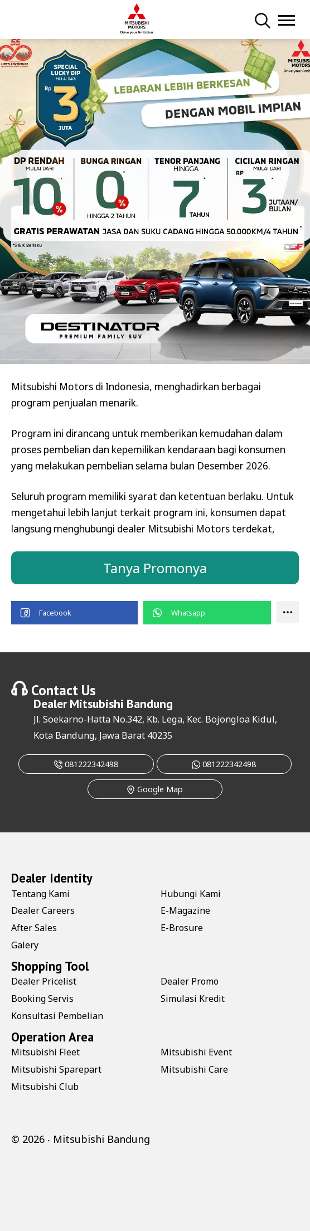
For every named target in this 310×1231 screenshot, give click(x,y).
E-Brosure (182, 928)
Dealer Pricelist (43, 981)
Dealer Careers (43, 910)
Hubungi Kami (191, 894)
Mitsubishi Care (194, 1069)
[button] (74, 612)
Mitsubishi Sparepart (56, 1069)
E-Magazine (185, 910)
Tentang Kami (40, 894)
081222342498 (86, 764)
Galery (24, 945)
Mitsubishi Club (45, 1086)
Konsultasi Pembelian (57, 1016)
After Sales (34, 928)
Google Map (155, 789)
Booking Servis (42, 998)
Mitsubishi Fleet (45, 1052)
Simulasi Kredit (193, 998)
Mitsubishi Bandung (121, 703)
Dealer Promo (190, 981)
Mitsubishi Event (196, 1052)
